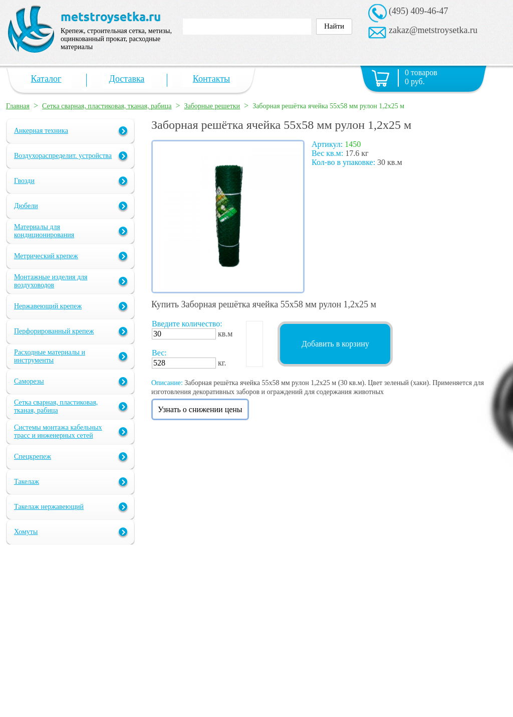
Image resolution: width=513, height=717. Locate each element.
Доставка (127, 79)
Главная (18, 106)
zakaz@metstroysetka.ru (433, 30)
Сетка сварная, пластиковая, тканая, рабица (106, 106)
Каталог (46, 79)
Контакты (211, 79)
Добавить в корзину (335, 343)
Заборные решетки (212, 106)
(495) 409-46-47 (418, 11)
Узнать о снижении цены (200, 409)
